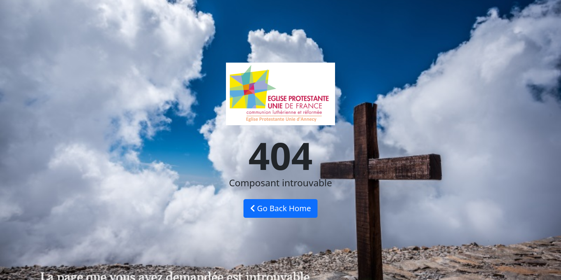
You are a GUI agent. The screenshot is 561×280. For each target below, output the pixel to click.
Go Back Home (280, 208)
